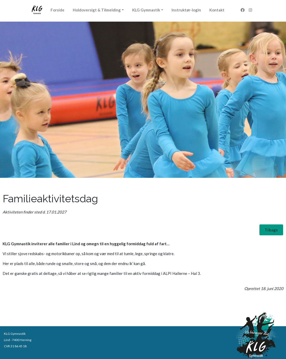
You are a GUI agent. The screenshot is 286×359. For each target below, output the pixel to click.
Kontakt (216, 10)
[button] (271, 230)
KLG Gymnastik (146, 10)
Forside (57, 10)
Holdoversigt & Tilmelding (97, 10)
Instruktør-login (186, 10)
